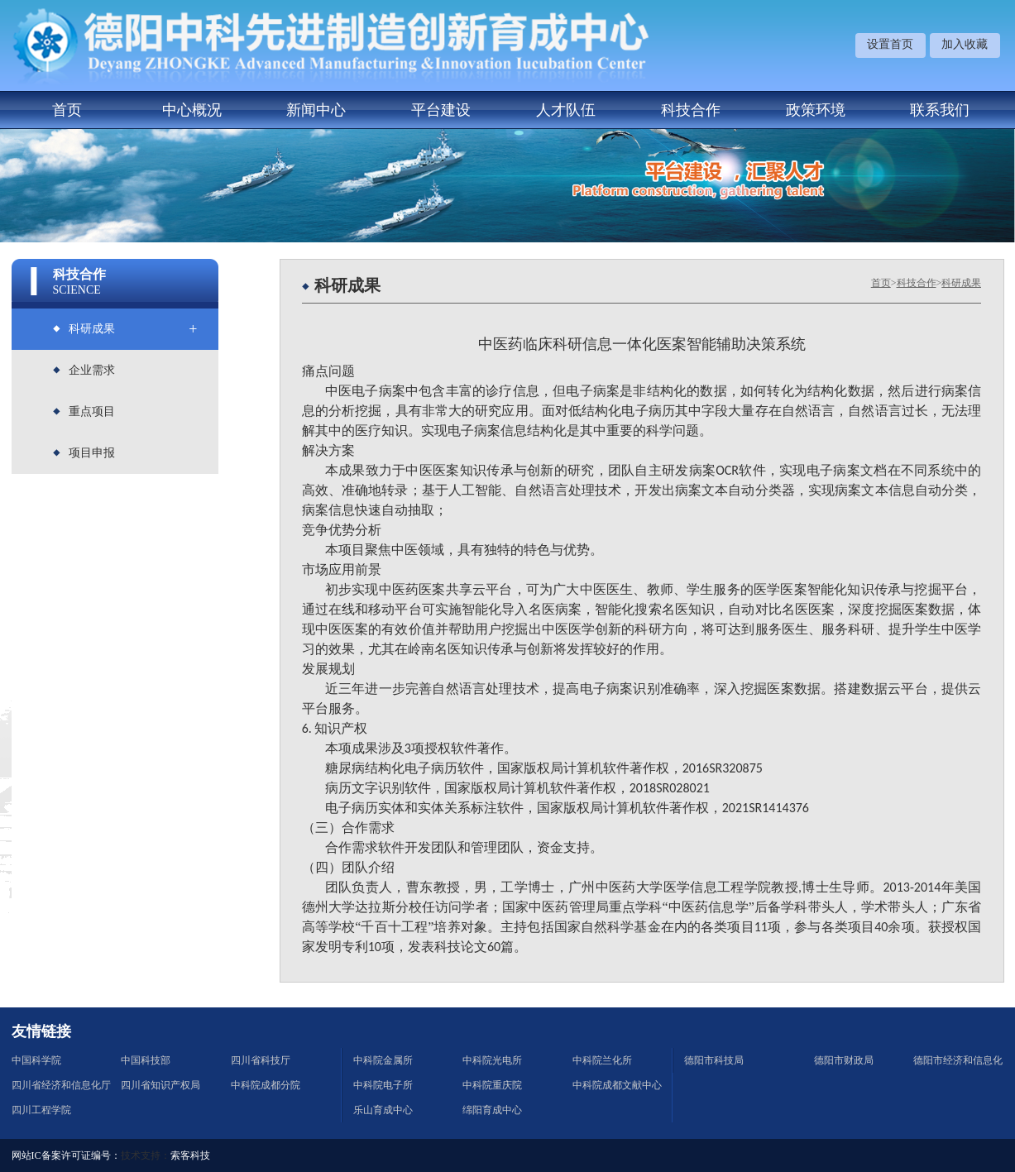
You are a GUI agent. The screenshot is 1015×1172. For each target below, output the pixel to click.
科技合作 (691, 110)
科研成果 (92, 329)
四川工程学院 (41, 1110)
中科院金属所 (383, 1060)
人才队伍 (566, 110)
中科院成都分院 (265, 1085)
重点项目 (92, 411)
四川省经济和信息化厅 (61, 1085)
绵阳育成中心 (492, 1110)
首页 (67, 110)
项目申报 (92, 453)
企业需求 (92, 370)
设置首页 (890, 44)
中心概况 (192, 110)
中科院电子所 (383, 1085)
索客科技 (190, 1155)
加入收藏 (964, 44)
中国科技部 (145, 1060)
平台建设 (441, 110)
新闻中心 (316, 110)
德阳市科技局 (714, 1060)
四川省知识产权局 (160, 1085)
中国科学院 (36, 1060)
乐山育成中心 (383, 1110)
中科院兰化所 (602, 1060)
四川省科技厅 (260, 1060)
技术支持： (145, 1155)
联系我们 (940, 110)
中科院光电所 (492, 1060)
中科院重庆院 (492, 1085)
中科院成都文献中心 (617, 1085)
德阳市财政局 (844, 1060)
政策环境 (815, 110)
